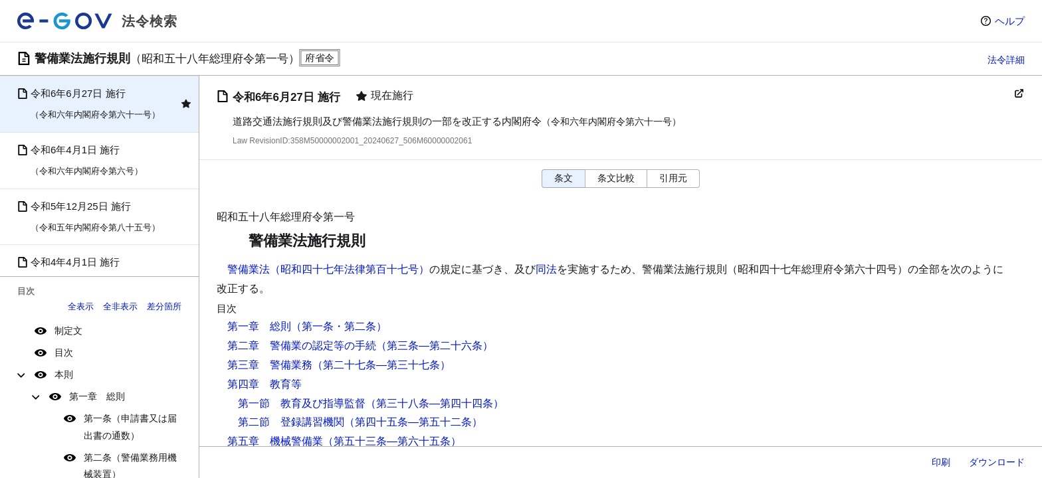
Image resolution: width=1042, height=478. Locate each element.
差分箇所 (164, 306)
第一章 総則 (97, 396)
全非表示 (120, 306)
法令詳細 (1006, 59)
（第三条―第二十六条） (434, 345)
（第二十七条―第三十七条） (381, 364)
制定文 (68, 330)
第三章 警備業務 (269, 364)
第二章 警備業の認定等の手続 (301, 345)
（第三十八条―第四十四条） (434, 403)
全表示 (81, 306)
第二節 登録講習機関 (291, 422)
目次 (63, 352)
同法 (546, 269)
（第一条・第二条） (339, 326)
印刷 (941, 462)
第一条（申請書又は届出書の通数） (130, 426)
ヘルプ (1010, 21)
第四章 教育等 (264, 384)
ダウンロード (997, 462)
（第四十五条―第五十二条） (413, 422)
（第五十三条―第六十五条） (392, 441)
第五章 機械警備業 (275, 441)
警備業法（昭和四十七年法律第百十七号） (328, 269)
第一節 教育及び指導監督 (301, 403)
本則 (63, 374)
